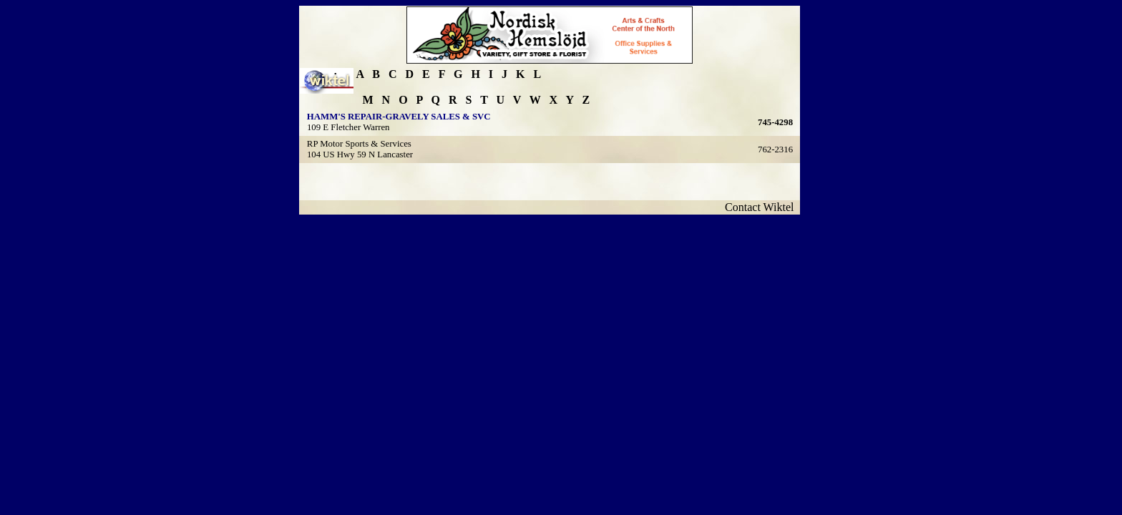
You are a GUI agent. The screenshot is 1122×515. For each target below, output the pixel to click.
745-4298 (775, 122)
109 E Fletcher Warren (348, 127)
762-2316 (775, 149)
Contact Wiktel (762, 207)
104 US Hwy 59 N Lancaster (360, 154)
